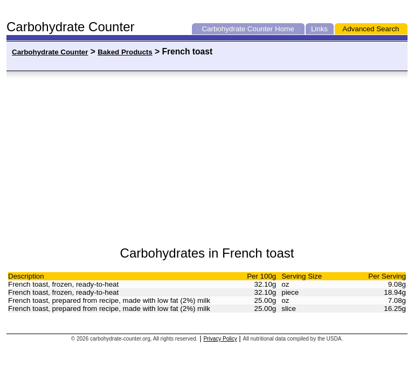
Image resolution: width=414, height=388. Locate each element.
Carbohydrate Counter (237, 29)
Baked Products (125, 52)
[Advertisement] (115, 159)
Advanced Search (370, 29)
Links (319, 29)
